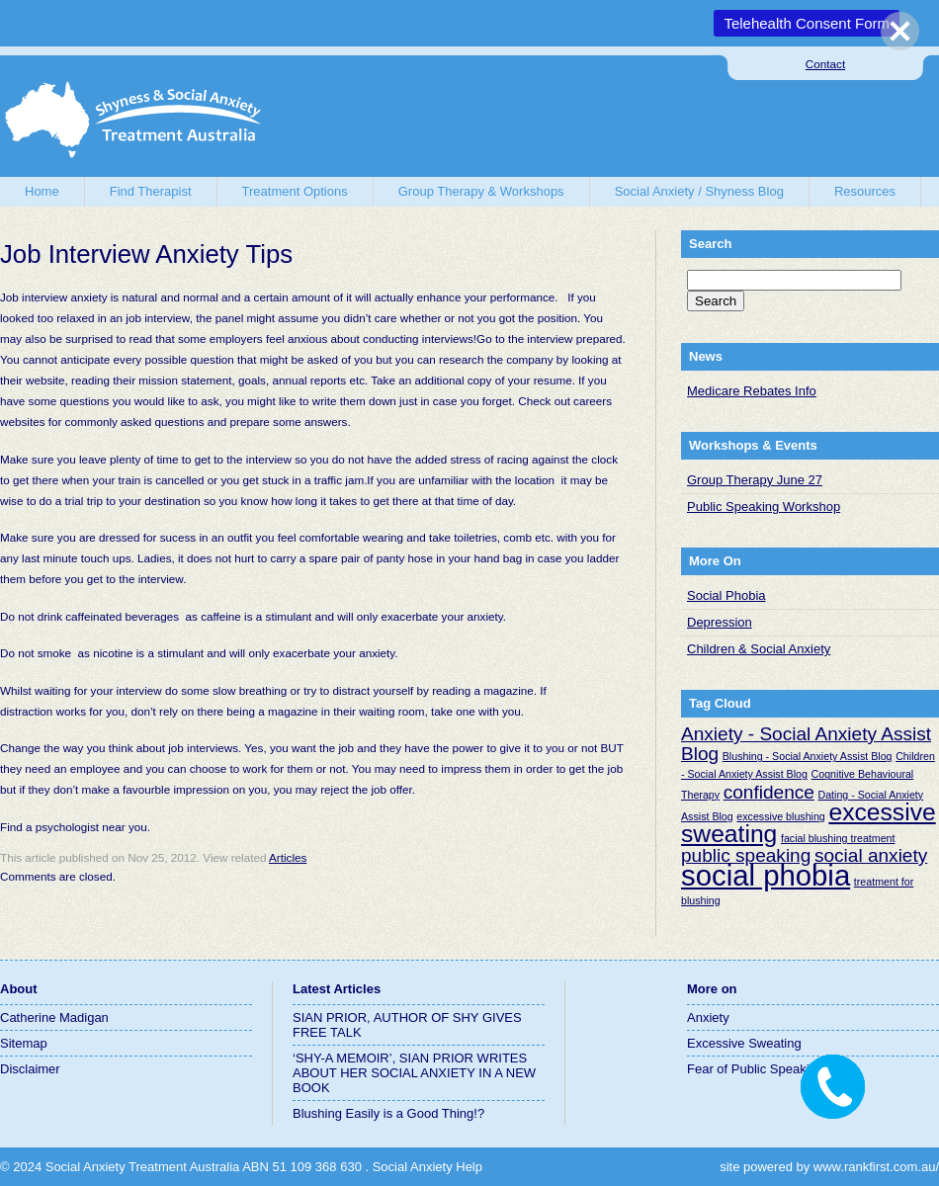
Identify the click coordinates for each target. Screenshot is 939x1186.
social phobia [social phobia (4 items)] (765, 875)
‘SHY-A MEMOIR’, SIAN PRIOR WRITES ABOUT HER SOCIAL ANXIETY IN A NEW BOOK (414, 1073)
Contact (825, 63)
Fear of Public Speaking (755, 1068)
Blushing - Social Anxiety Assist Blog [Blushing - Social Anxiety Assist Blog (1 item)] (808, 756)
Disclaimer (30, 1068)
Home (42, 191)
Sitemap (23, 1043)
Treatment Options (295, 191)
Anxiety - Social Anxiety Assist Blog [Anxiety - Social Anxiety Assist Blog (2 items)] (806, 743)
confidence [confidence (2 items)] (769, 792)
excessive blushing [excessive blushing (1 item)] (780, 816)
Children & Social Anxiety (758, 648)
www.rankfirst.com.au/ (876, 1166)
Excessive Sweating (744, 1043)
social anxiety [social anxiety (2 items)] (870, 855)
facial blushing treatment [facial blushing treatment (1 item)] (838, 838)
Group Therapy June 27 (754, 479)
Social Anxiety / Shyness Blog (699, 191)
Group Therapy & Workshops (481, 191)
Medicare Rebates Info (751, 390)
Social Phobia (726, 595)
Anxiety (708, 1017)
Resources (865, 191)
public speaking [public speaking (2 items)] (746, 855)
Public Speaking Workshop (763, 506)
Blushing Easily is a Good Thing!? (388, 1113)
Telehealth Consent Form (807, 23)
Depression (719, 622)
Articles (287, 857)
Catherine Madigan (54, 1017)
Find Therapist (151, 191)
